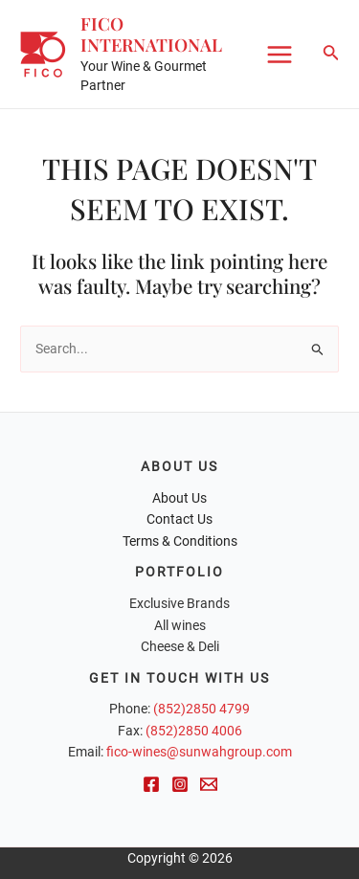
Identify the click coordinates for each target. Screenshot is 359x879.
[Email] (208, 784)
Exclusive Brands (179, 603)
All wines (180, 625)
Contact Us (179, 519)
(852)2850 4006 (194, 730)
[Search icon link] (331, 54)
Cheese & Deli (180, 646)
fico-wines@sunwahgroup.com (199, 751)
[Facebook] (151, 784)
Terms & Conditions (180, 541)
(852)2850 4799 (201, 708)
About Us (179, 498)
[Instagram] (180, 784)
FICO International (151, 33)
